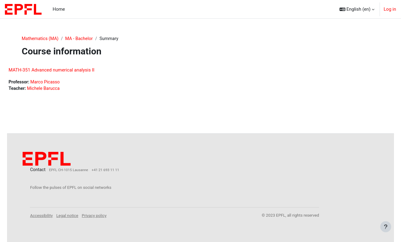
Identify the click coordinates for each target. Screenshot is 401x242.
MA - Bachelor (81, 39)
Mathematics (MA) (41, 39)
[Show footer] (385, 226)
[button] (357, 9)
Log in (390, 9)
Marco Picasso (61, 82)
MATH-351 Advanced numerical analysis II (66, 70)
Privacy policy (109, 215)
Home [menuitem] (59, 9)
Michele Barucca (59, 89)
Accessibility (56, 215)
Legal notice (83, 215)
